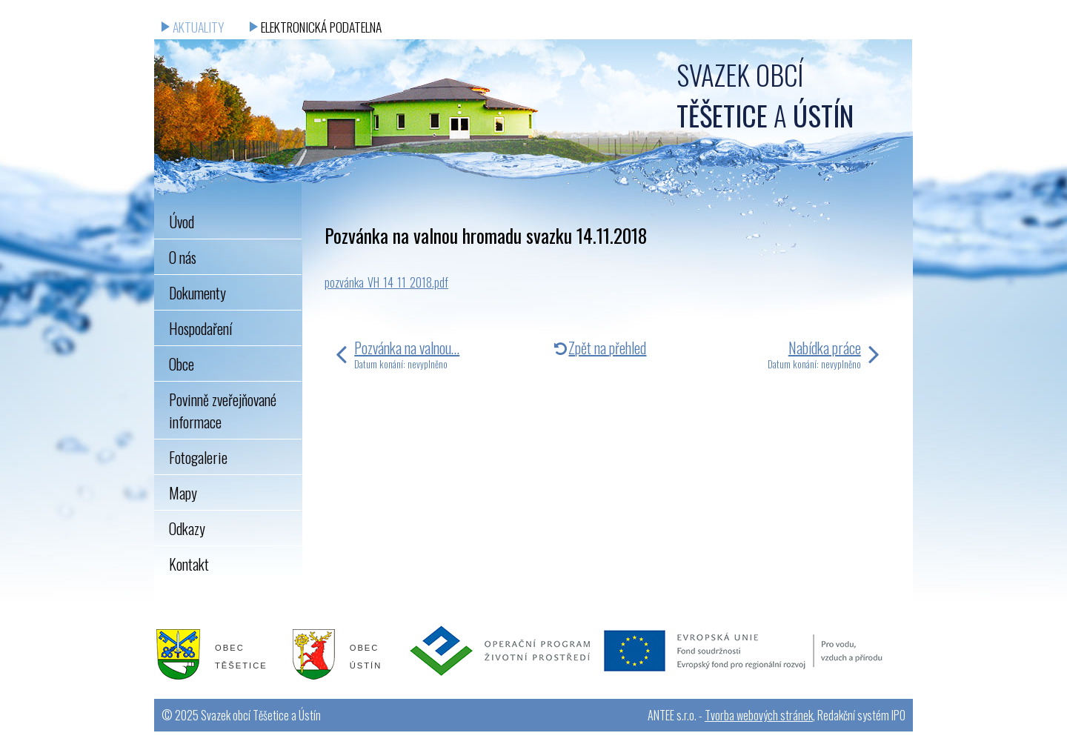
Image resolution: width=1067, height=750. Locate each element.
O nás (182, 257)
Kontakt (189, 564)
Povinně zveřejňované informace (222, 410)
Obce (181, 364)
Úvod (181, 221)
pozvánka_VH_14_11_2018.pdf (386, 282)
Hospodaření (200, 328)
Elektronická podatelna (321, 26)
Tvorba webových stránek (759, 715)
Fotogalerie (198, 457)
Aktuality (198, 26)
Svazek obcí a (765, 95)
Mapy (183, 493)
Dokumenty (197, 293)
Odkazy (187, 528)
